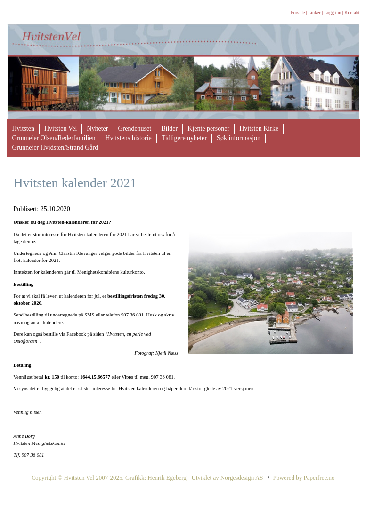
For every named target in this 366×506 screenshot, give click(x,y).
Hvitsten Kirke (258, 128)
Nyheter (97, 128)
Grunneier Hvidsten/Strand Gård (55, 147)
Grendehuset (134, 128)
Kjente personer (208, 128)
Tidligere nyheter (184, 138)
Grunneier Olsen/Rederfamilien (54, 138)
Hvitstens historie (128, 138)
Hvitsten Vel (60, 128)
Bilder (169, 128)
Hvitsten (23, 128)
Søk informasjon (238, 138)
